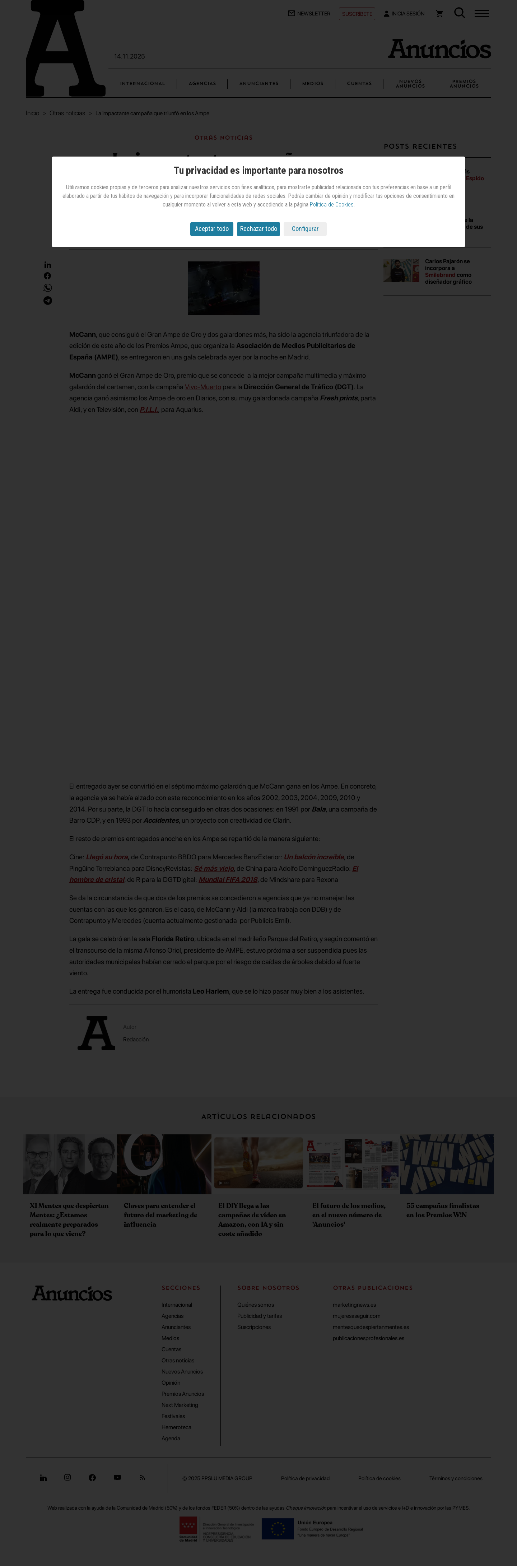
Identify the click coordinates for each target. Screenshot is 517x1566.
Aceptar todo (212, 228)
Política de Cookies (332, 204)
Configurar (305, 228)
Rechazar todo (258, 228)
